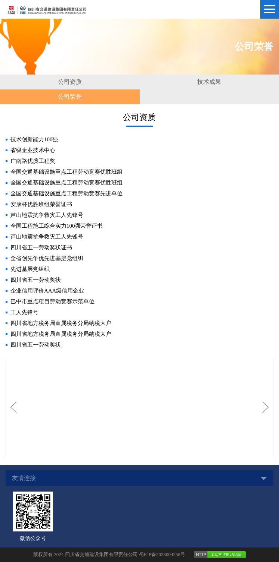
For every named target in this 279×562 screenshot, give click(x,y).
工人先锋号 (24, 312)
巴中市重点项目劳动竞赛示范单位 (52, 301)
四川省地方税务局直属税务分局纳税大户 (60, 323)
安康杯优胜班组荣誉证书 (41, 204)
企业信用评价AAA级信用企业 (47, 291)
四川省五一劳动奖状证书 (41, 247)
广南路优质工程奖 (32, 161)
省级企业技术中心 (32, 150)
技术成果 (209, 82)
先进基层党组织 (30, 269)
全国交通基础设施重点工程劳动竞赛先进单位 (66, 193)
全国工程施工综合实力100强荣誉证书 (56, 226)
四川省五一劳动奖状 (35, 280)
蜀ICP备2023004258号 (162, 554)
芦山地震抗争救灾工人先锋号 (46, 215)
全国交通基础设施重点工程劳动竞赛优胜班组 (66, 172)
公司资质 (70, 82)
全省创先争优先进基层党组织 (46, 258)
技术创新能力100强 (34, 139)
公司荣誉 (70, 97)
